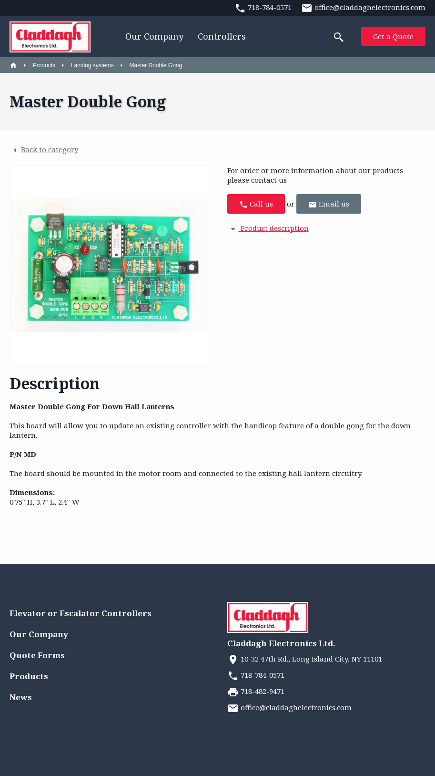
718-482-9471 (255, 691)
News (21, 697)
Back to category (44, 150)
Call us (256, 204)
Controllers (222, 36)
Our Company (154, 36)
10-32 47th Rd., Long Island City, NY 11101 (304, 658)
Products (44, 65)
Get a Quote (393, 36)
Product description (268, 228)
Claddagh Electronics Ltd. (281, 643)
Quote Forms (37, 655)
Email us (328, 204)
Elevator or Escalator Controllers (81, 613)
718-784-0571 (255, 675)
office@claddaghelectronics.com (289, 707)
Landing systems (92, 65)
